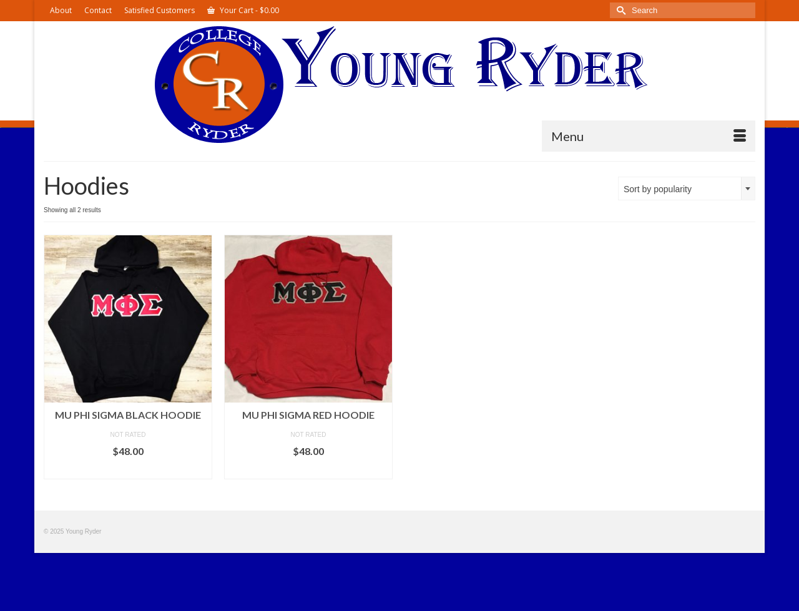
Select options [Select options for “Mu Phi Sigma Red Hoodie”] (308, 470)
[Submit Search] (619, 10)
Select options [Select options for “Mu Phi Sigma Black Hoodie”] (128, 470)
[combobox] (686, 188)
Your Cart (243, 10)
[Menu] (648, 136)
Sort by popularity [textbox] (658, 189)
